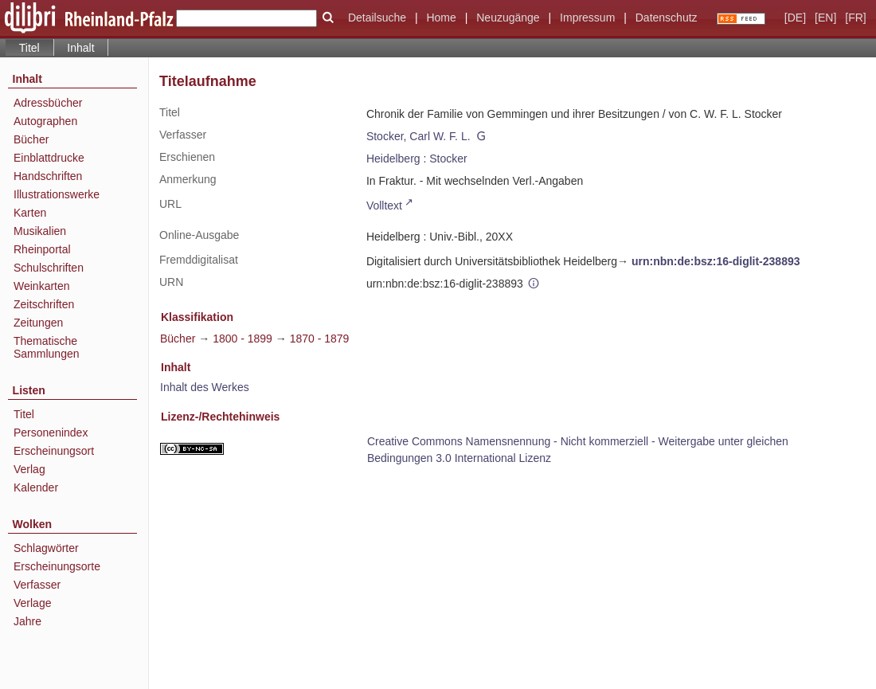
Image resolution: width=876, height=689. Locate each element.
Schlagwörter (46, 548)
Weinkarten (42, 286)
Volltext (384, 205)
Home (441, 17)
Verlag (29, 469)
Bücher (31, 139)
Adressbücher (48, 102)
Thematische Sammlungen (47, 347)
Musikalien (40, 231)
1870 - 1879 (320, 338)
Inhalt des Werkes (204, 387)
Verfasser (37, 584)
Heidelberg (393, 158)
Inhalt (80, 47)
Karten (30, 212)
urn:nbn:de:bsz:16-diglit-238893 (716, 261)
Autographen (45, 121)
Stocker (448, 158)
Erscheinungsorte (57, 566)
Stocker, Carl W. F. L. (418, 136)
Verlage (32, 603)
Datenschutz (666, 17)
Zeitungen (38, 322)
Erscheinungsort (54, 450)
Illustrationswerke (57, 194)
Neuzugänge (507, 17)
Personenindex (51, 432)
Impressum (587, 17)
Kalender (36, 487)
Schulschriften (49, 267)
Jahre (27, 621)
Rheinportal (42, 249)
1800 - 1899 (242, 338)
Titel (24, 414)
